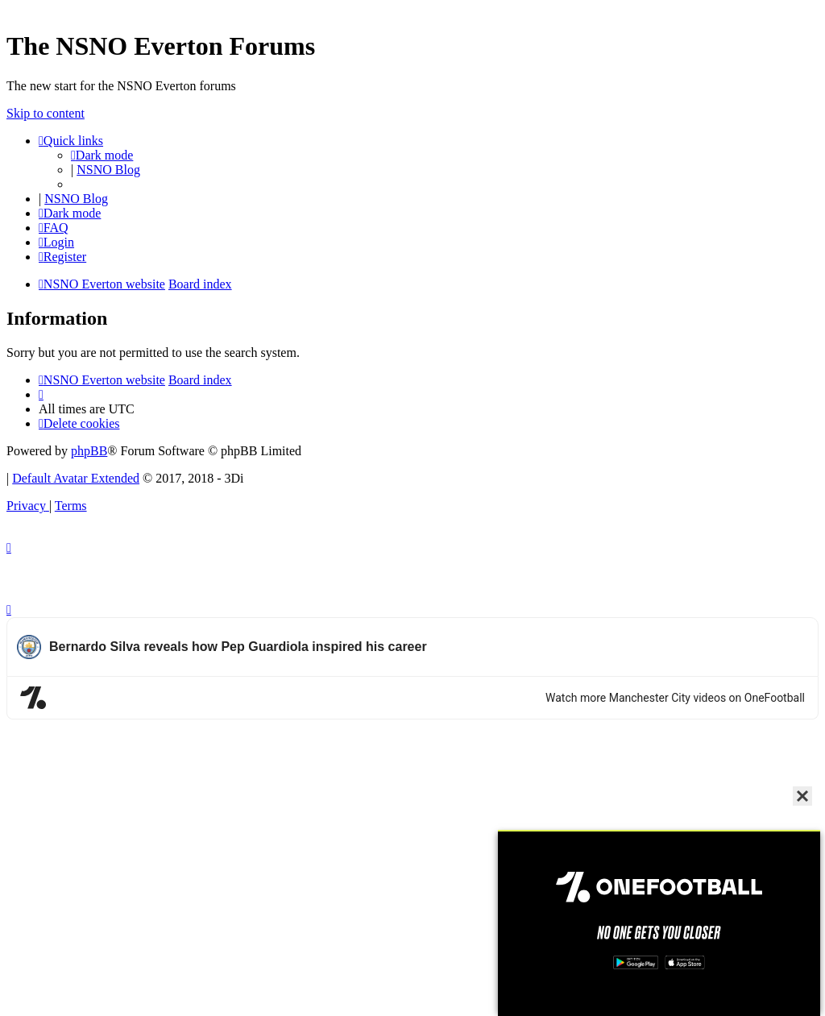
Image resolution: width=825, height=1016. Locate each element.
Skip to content (45, 113)
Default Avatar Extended (75, 478)
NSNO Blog (108, 169)
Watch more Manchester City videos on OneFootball (675, 697)
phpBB (89, 451)
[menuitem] (53, 227)
